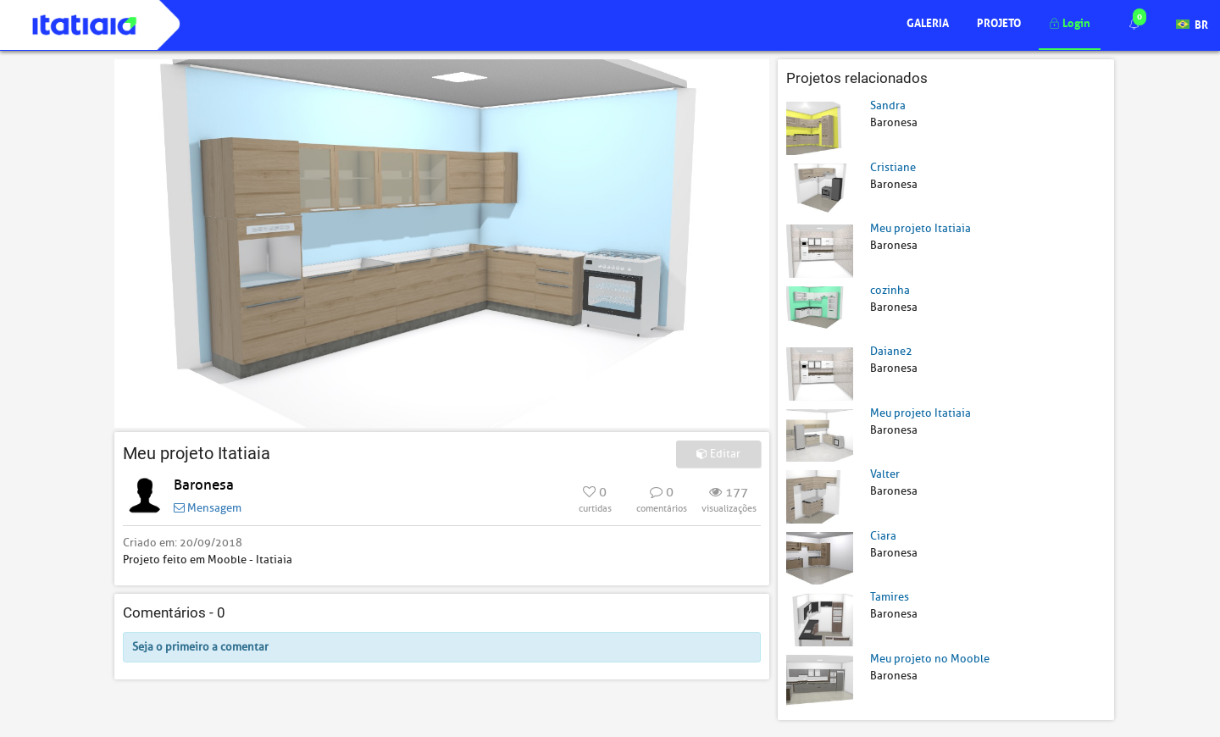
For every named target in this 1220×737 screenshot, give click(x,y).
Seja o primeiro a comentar (200, 647)
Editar (718, 453)
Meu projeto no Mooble (930, 658)
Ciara (883, 536)
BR (1192, 23)
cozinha (890, 290)
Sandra (888, 105)
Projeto (999, 21)
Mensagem (207, 508)
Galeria (928, 21)
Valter (885, 474)
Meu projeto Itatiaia (920, 228)
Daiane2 (891, 351)
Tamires (889, 597)
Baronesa (204, 485)
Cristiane (893, 167)
